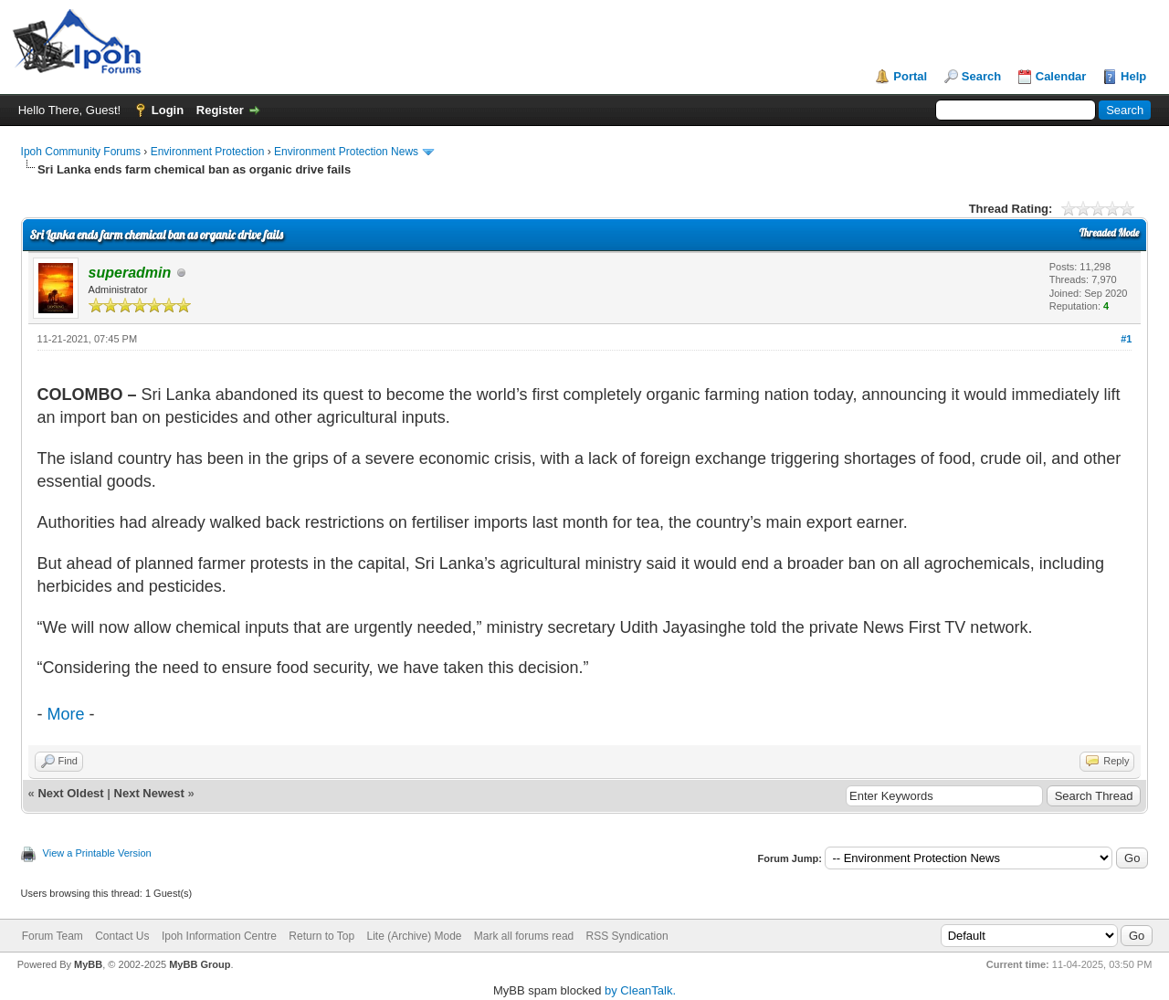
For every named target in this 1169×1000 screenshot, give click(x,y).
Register (220, 110)
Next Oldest (70, 793)
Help (1133, 76)
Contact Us (122, 936)
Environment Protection (208, 151)
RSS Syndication (627, 936)
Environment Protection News (346, 151)
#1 (1126, 338)
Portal (910, 76)
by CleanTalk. (640, 990)
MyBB (88, 964)
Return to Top (321, 936)
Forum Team (52, 936)
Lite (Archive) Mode (413, 936)
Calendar (1061, 76)
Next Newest (149, 793)
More (66, 714)
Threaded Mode (1109, 232)
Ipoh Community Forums (81, 151)
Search (981, 76)
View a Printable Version (97, 852)
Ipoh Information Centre (219, 936)
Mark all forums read (524, 936)
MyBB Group (199, 964)
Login (168, 110)
